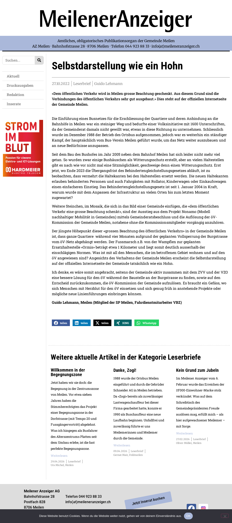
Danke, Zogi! (124, 370)
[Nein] (225, 516)
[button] (61, 323)
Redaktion (16, 94)
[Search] (39, 60)
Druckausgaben (20, 85)
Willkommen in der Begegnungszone (68, 372)
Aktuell (14, 76)
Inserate (15, 103)
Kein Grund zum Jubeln (197, 370)
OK (188, 516)
